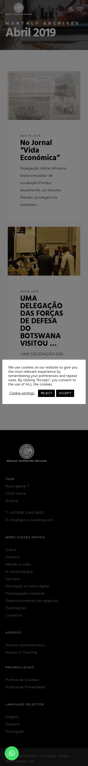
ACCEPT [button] (65, 393)
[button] (12, 753)
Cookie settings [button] (21, 393)
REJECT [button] (46, 393)
